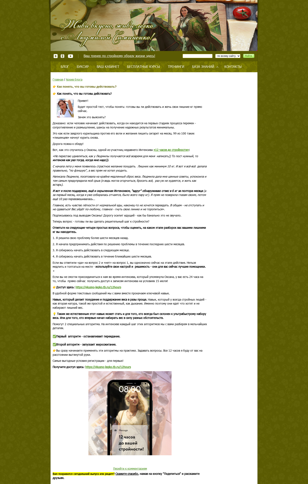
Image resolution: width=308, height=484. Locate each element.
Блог (65, 66)
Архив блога (74, 79)
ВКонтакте (56, 56)
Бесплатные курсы (143, 66)
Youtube (70, 56)
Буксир (83, 66)
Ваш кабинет (108, 66)
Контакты (233, 66)
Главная (58, 79)
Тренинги (176, 66)
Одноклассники (63, 56)
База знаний (203, 66)
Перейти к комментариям (130, 468)
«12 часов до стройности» (171, 150)
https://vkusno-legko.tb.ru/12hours (98, 287)
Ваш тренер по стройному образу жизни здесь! (119, 56)
